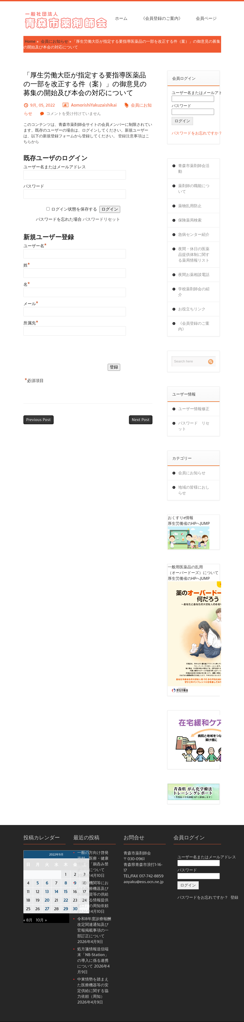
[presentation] (62, 351)
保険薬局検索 (190, 220)
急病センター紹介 (193, 234)
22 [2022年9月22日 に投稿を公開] (65, 900)
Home (30, 41)
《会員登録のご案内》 (162, 18)
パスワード (33, 186)
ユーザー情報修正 (193, 408)
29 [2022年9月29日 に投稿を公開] (65, 909)
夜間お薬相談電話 (193, 274)
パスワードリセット (101, 219)
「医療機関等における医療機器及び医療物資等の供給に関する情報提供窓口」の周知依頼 (92, 894)
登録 (234, 897)
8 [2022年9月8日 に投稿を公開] (66, 883)
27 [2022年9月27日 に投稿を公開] (47, 909)
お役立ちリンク (192, 309)
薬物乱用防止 (190, 205)
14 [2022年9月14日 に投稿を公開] (56, 891)
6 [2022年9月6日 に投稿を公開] (47, 883)
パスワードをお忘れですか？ (197, 133)
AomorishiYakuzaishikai (94, 105)
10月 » (41, 920)
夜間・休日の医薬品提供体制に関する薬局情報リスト (193, 254)
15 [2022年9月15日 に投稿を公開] (66, 891)
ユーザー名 (35, 246)
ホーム (121, 18)
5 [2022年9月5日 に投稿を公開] (37, 883)
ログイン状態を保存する (74, 209)
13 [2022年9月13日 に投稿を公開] (47, 891)
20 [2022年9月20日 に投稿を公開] (46, 900)
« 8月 (28, 920)
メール (30, 303)
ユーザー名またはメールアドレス (54, 167)
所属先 (30, 323)
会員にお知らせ (54, 41)
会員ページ (206, 18)
